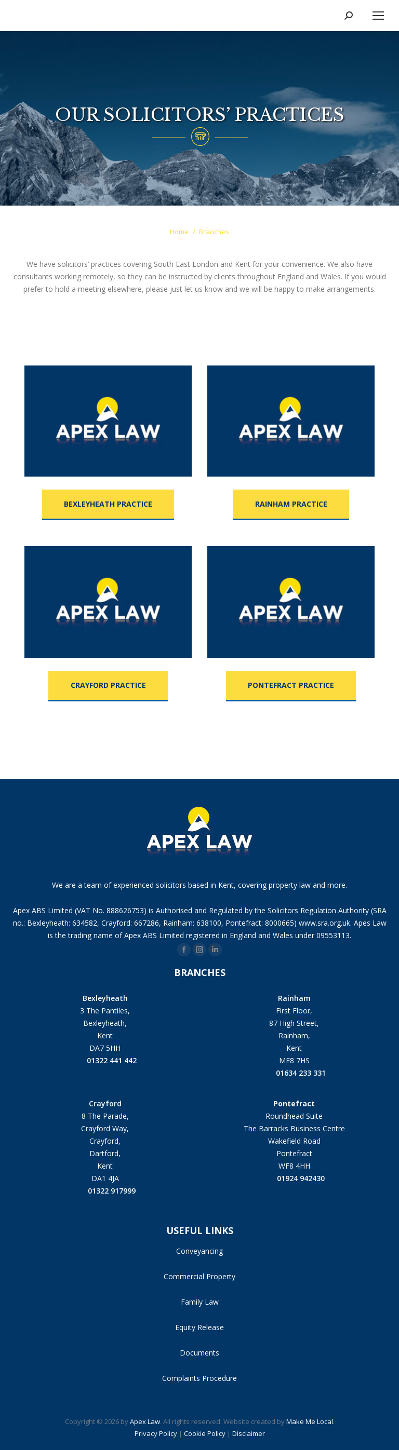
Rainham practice (291, 504)
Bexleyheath (105, 998)
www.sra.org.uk (324, 923)
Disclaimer (248, 1433)
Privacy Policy (156, 1433)
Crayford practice (108, 685)
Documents (199, 1353)
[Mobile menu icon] (378, 15)
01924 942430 (294, 1177)
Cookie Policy (204, 1433)
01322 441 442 (105, 1059)
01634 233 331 (294, 1072)
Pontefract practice (291, 685)
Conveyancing (199, 1251)
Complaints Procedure (199, 1378)
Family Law (200, 1302)
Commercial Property (199, 1276)
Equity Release (199, 1327)
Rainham (294, 998)
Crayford (105, 1103)
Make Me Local (309, 1421)
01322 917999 (105, 1190)
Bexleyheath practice (108, 504)
